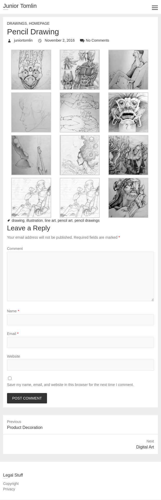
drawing (18, 220)
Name (13, 311)
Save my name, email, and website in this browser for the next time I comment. (70, 385)
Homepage (39, 23)
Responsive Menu (155, 7)
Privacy (9, 489)
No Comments (97, 40)
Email (12, 334)
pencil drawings (87, 220)
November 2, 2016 (59, 40)
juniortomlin (22, 40)
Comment (15, 248)
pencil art (65, 220)
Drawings (17, 23)
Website (13, 356)
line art (50, 220)
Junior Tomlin (20, 6)
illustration (34, 220)
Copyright (11, 484)
